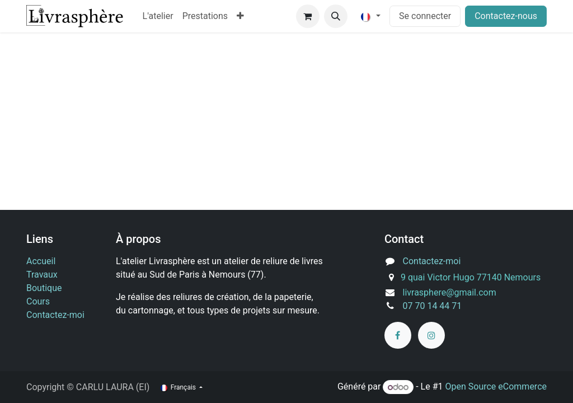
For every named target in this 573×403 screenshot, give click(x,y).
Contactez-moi (55, 315)
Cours (38, 301)
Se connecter (425, 16)
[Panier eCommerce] (308, 16)
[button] (335, 16)
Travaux (42, 274)
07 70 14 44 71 (432, 306)
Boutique (44, 288)
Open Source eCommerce (496, 387)
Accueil (40, 261)
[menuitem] (158, 16)
